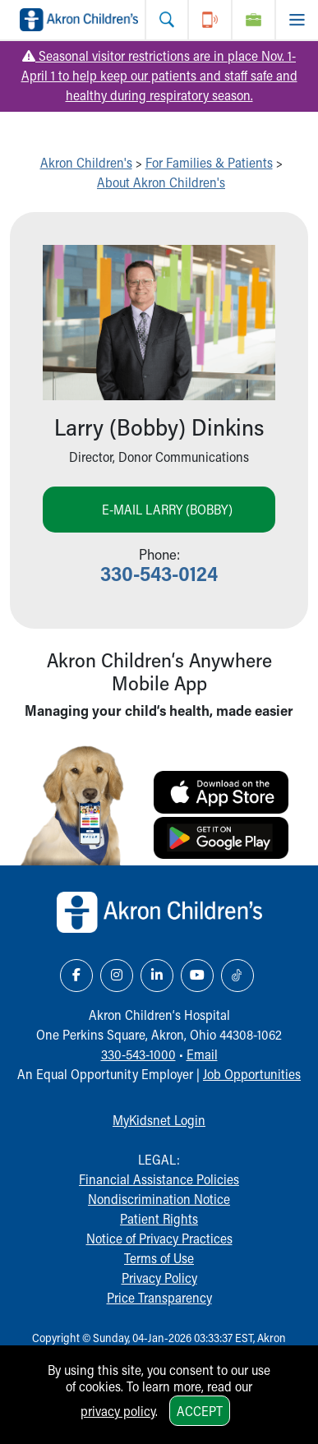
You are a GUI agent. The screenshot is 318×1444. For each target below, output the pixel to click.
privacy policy (118, 1410)
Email (202, 1054)
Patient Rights (159, 1218)
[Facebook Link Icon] (76, 975)
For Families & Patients (209, 162)
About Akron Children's (161, 182)
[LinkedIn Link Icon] (157, 975)
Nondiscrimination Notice (159, 1198)
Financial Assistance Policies (159, 1179)
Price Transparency (159, 1297)
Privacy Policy (159, 1277)
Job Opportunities (252, 1073)
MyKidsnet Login (159, 1119)
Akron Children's (86, 162)
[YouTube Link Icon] (197, 975)
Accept (200, 1410)
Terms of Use (159, 1257)
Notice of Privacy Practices (159, 1238)
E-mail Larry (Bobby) (167, 509)
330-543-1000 (138, 1054)
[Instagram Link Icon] (116, 975)
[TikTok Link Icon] (237, 975)
